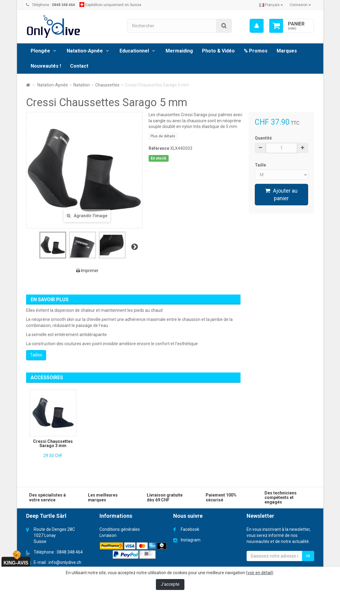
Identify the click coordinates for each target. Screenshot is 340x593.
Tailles (36, 354)
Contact (79, 66)
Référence (159, 148)
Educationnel (134, 51)
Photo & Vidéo (218, 51)
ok (308, 555)
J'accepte (170, 584)
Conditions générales (119, 529)
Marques (287, 51)
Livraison (107, 535)
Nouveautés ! (46, 66)
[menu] (256, 26)
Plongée (40, 51)
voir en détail (259, 572)
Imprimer (87, 270)
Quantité (263, 138)
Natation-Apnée (85, 51)
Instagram (190, 539)
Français (271, 5)
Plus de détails (162, 136)
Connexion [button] (300, 5)
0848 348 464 (70, 552)
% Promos (256, 51)
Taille (261, 165)
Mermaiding (179, 51)
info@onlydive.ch (65, 562)
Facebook (190, 529)
